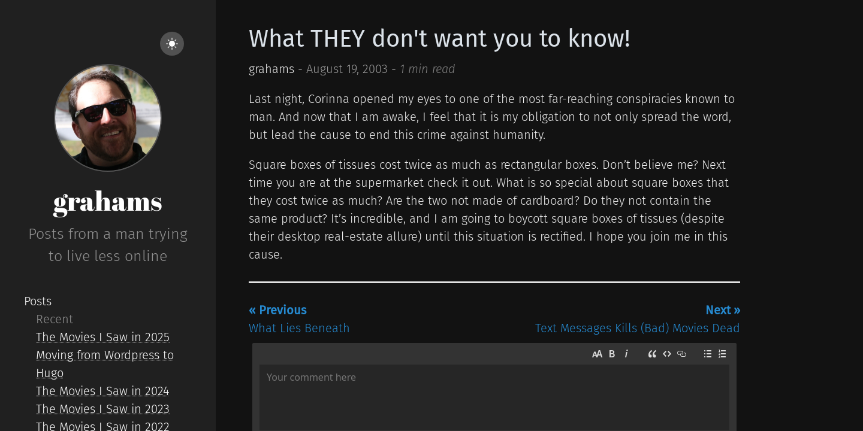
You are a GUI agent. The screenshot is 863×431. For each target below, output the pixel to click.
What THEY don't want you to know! (439, 39)
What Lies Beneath (299, 319)
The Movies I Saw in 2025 (103, 337)
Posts (38, 301)
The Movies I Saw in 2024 (102, 391)
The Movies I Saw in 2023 (103, 409)
